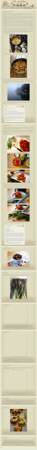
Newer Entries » (35, 447)
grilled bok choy (5, 272)
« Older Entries (1, 447)
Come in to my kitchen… (18, 301)
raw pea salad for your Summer (7, 304)
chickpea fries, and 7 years (6, 332)
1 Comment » (8, 366)
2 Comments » (9, 12)
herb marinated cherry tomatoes (6, 125)
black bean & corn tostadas (6, 407)
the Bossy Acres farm (18, 127)
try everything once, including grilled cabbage (8, 11)
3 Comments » (8, 399)
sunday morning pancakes (6, 398)
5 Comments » (8, 438)
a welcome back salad (5, 437)
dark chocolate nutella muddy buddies (7, 248)
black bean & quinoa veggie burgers (7, 365)
